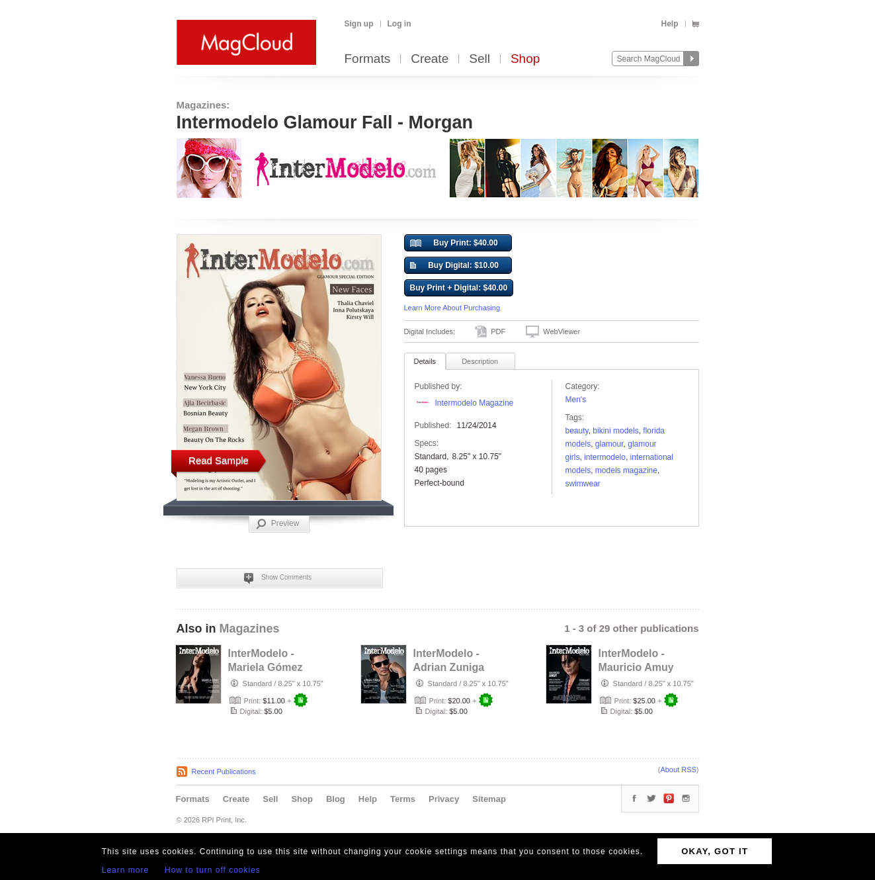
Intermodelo (605, 457)
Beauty (577, 430)
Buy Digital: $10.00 (454, 266)
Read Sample (218, 460)
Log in (399, 23)
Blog (335, 799)
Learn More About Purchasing (452, 308)
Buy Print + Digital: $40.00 (459, 287)
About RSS (678, 769)
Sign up (359, 23)
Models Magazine (626, 470)
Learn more (125, 870)
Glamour (609, 444)
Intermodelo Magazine (474, 403)
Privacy (444, 799)
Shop (525, 59)
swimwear (583, 483)
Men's (576, 399)
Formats (368, 59)
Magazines (250, 628)
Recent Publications (224, 771)
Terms (402, 799)
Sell (479, 59)
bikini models (615, 430)
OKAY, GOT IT (714, 851)
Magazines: (203, 104)
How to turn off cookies (213, 870)
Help (669, 23)
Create (429, 59)
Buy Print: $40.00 (454, 243)
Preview (278, 524)
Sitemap (489, 799)
